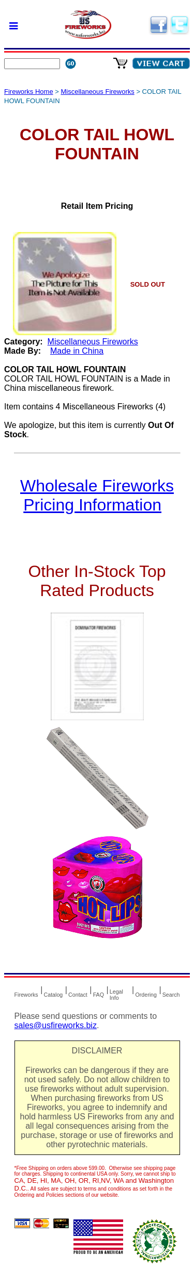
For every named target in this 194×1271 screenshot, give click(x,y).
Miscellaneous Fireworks (97, 91)
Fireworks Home (28, 91)
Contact (77, 995)
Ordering (145, 995)
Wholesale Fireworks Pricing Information (97, 495)
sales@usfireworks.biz (55, 1025)
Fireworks (26, 995)
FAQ (98, 995)
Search (171, 995)
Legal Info (116, 994)
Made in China (76, 350)
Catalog (53, 995)
